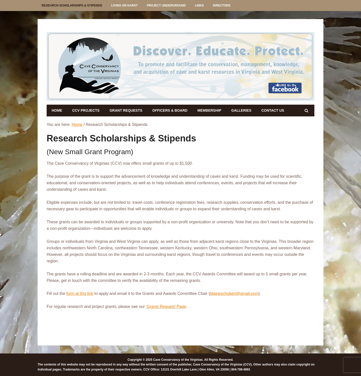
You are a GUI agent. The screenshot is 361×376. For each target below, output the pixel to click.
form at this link (79, 293)
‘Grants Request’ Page (166, 306)
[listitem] (89, 65)
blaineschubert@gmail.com (234, 293)
